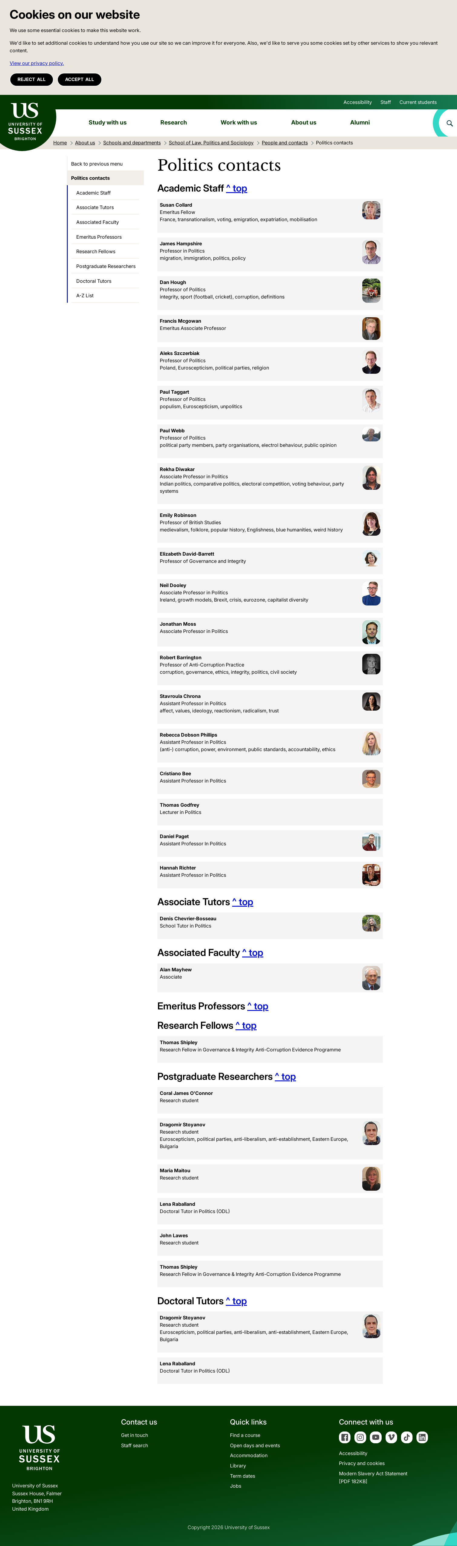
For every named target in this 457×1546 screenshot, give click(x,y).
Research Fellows (95, 251)
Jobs (235, 1486)
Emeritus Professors (99, 237)
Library (238, 1466)
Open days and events (255, 1445)
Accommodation (249, 1455)
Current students (418, 102)
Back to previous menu (97, 164)
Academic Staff (93, 193)
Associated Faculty (97, 222)
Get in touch (134, 1435)
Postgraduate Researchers (106, 266)
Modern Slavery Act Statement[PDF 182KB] (373, 1477)
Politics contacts (90, 178)
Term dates (242, 1476)
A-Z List (85, 295)
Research (173, 122)
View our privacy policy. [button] (37, 63)
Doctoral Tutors (93, 281)
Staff (385, 102)
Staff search (134, 1445)
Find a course (245, 1435)
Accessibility (358, 102)
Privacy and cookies (362, 1463)
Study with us (108, 122)
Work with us (239, 122)
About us (304, 122)
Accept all (79, 79)
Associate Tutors (95, 207)
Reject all (32, 79)
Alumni (360, 122)
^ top (236, 188)
